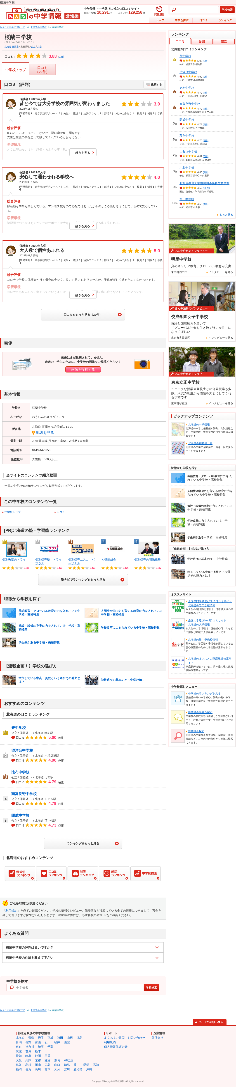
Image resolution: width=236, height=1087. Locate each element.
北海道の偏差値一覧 (200, 443)
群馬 (28, 1051)
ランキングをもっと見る (83, 843)
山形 (70, 1037)
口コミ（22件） (42, 70)
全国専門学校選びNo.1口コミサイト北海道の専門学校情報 (210, 603)
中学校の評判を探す (200, 712)
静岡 (38, 1055)
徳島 (67, 1064)
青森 (31, 1037)
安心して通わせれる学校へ (46, 176)
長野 (28, 1042)
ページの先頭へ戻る (211, 1022)
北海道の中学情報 (199, 424)
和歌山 (68, 1060)
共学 (39, 46)
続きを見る (82, 152)
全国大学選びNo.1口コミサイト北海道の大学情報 (207, 622)
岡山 (38, 1064)
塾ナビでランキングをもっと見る (83, 579)
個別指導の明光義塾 (147, 559)
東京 (19, 1046)
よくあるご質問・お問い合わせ (124, 1037)
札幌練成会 (108, 559)
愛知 (19, 1055)
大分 (57, 1069)
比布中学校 (20, 772)
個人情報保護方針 (115, 1046)
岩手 (41, 1037)
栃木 (38, 1051)
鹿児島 (77, 1069)
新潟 (19, 1042)
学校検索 (227, 9)
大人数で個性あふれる (42, 250)
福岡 (19, 1069)
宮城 (50, 1037)
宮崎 (67, 1069)
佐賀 (28, 1069)
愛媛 (86, 1064)
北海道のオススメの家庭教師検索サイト (209, 660)
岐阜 (28, 1055)
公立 (33, 46)
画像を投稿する (83, 369)
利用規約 (11, 910)
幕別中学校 (186, 135)
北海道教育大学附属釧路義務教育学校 (204, 183)
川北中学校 (186, 167)
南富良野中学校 (24, 794)
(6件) (205, 61)
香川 (76, 1064)
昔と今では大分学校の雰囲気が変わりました (64, 103)
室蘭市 (15, 46)
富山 (38, 1042)
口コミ (203, 20)
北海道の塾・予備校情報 (203, 639)
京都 (38, 1060)
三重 (47, 1055)
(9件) (205, 76)
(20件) (206, 188)
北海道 (8, 46)
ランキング (225, 20)
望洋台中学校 (22, 750)
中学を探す (182, 20)
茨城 (19, 1051)
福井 (57, 1042)
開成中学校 (20, 815)
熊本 (47, 1069)
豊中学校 (18, 728)
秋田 (60, 1037)
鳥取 (19, 1064)
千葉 (50, 1046)
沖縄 (89, 1069)
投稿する (156, 84)
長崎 (38, 1069)
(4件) (205, 92)
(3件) (205, 124)
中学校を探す (196, 731)
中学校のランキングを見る (204, 693)
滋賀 (47, 1060)
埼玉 (41, 1046)
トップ (160, 20)
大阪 (19, 1060)
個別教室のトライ (14, 559)
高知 (96, 1064)
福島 (79, 1037)
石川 (47, 1042)
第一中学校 (186, 199)
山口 (57, 1064)
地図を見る (45, 432)
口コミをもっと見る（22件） (83, 314)
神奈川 (29, 1046)
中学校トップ (15, 70)
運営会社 (157, 1037)
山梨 (67, 1042)
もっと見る (226, 214)
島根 (28, 1064)
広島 (47, 1064)
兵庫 (28, 1060)
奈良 (57, 1060)
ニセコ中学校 (188, 151)
